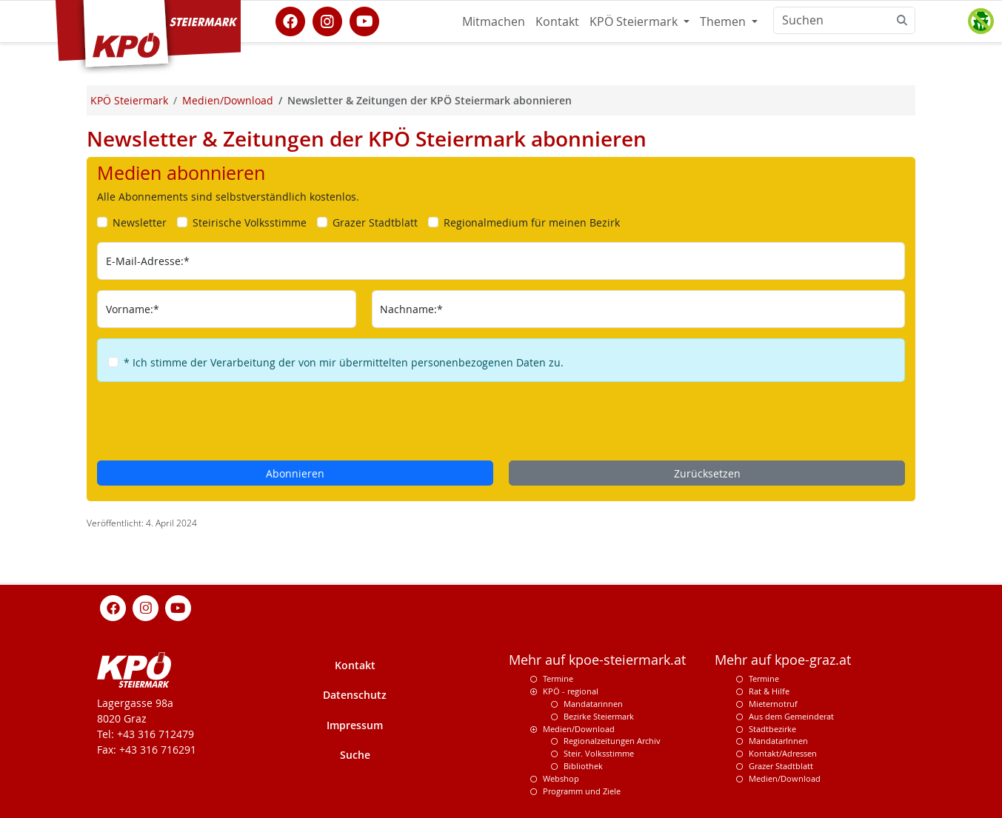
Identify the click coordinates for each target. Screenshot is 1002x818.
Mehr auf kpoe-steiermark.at (597, 659)
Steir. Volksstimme (599, 753)
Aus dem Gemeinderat (791, 716)
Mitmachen (493, 21)
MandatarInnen (778, 740)
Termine (558, 678)
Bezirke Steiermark (599, 716)
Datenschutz (355, 695)
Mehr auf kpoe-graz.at (783, 659)
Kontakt (557, 21)
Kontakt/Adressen (783, 753)
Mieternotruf (773, 703)
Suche (355, 755)
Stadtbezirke (772, 728)
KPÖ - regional (570, 691)
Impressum (355, 725)
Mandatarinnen (593, 703)
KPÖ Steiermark (635, 21)
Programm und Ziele (582, 791)
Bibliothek (583, 765)
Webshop (561, 778)
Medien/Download (579, 728)
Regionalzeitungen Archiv (612, 740)
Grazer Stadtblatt (781, 765)
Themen (724, 21)
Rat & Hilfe (769, 691)
